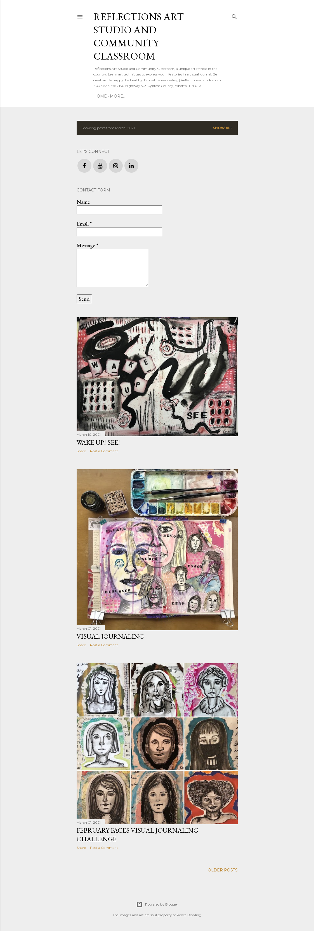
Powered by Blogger (157, 904)
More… (118, 96)
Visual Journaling (110, 636)
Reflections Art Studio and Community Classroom (138, 36)
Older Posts (223, 870)
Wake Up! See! (98, 442)
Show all (223, 128)
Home (100, 96)
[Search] (234, 15)
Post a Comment (104, 451)
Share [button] (81, 451)
